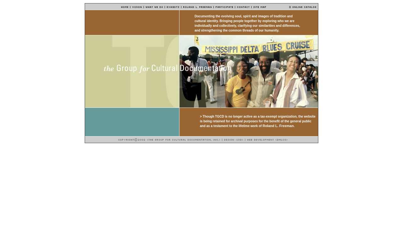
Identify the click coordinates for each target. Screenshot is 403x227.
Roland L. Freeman (278, 126)
